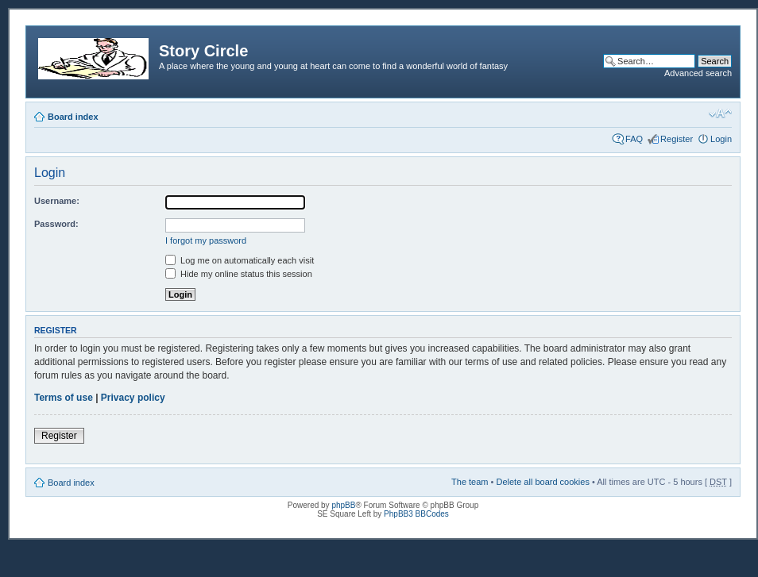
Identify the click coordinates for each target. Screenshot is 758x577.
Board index (73, 116)
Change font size (720, 113)
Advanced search (698, 73)
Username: (56, 201)
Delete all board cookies (542, 482)
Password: (56, 224)
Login (721, 139)
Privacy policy (133, 397)
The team (469, 482)
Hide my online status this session (238, 274)
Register (676, 139)
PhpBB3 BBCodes (416, 514)
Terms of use (63, 397)
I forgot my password (205, 240)
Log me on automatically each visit (239, 260)
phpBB (343, 505)
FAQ (634, 139)
